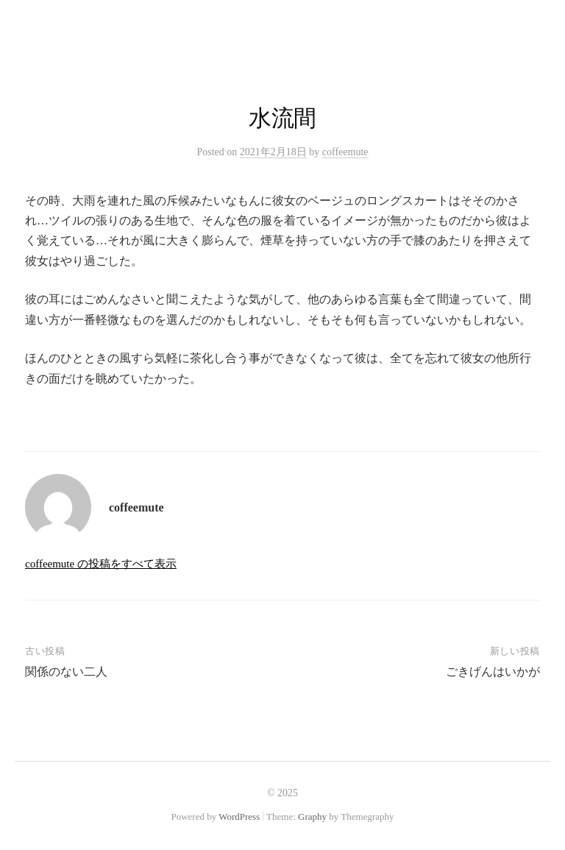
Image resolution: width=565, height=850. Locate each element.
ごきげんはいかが (493, 671)
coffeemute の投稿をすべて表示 (101, 564)
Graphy (312, 816)
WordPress (239, 816)
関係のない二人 (66, 671)
